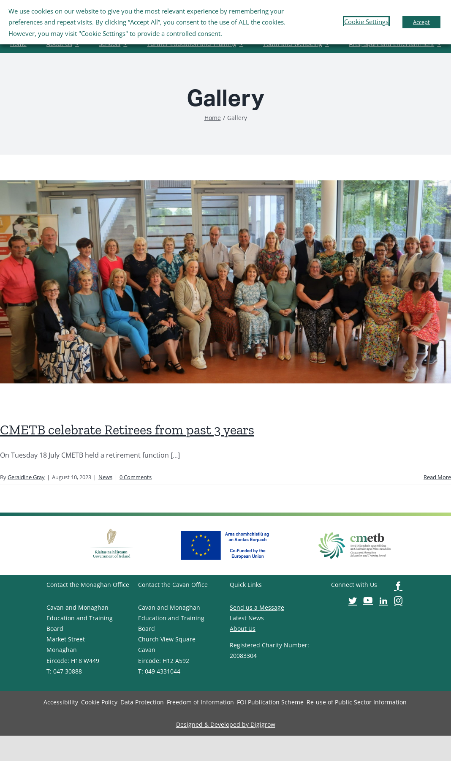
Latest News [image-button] (247, 618)
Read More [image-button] (437, 477)
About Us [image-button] (242, 629)
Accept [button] (421, 22)
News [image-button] (105, 477)
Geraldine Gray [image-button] (26, 477)
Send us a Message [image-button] (257, 607)
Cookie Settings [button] (366, 21)
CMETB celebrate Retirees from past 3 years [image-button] (127, 430)
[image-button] (212, 118)
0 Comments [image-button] (136, 477)
